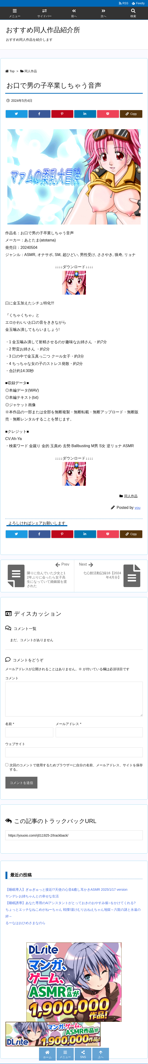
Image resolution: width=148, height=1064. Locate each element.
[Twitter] (17, 114)
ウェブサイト (15, 744)
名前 (9, 724)
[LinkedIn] (85, 114)
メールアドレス (68, 724)
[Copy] (131, 114)
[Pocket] (108, 114)
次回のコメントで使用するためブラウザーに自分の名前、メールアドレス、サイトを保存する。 (76, 767)
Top (12, 71)
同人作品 (31, 71)
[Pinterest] (62, 114)
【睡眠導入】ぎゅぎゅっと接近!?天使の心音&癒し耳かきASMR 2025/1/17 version (66, 889)
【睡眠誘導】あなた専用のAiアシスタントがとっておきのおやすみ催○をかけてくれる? (70, 903)
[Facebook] (39, 114)
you (137, 508)
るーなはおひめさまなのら (25, 923)
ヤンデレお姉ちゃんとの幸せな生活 (32, 896)
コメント (12, 678)
